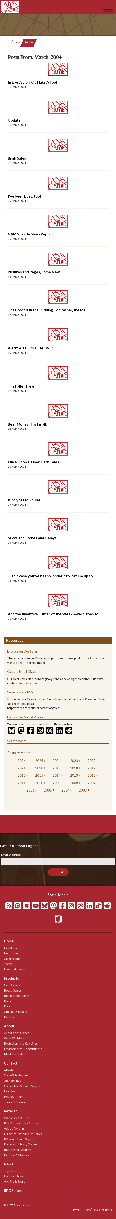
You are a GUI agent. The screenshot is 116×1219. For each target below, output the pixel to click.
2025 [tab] (39, 761)
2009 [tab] (57, 783)
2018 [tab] (74, 768)
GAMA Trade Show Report (30, 234)
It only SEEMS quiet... (25, 500)
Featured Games (14, 969)
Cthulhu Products (15, 1011)
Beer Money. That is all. (27, 424)
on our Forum (89, 658)
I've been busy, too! (24, 196)
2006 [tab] (30, 790)
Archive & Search (15, 1181)
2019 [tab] (57, 768)
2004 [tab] (65, 790)
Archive (28, 42)
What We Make (14, 1038)
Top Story (10, 1171)
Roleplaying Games (16, 995)
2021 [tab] (22, 768)
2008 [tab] (74, 783)
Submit (58, 872)
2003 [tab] (83, 790)
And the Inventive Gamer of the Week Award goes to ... (55, 614)
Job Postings (12, 1080)
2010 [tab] (39, 783)
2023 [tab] (74, 761)
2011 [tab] (22, 783)
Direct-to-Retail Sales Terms (23, 1134)
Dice (7, 1006)
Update (14, 120)
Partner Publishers (16, 1155)
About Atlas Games (16, 1033)
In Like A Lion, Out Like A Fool (32, 82)
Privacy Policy (13, 1096)
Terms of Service (15, 1102)
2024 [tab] (57, 761)
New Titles (11, 953)
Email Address (11, 854)
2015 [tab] (39, 775)
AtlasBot (10, 1070)
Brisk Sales (17, 158)
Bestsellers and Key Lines (21, 1043)
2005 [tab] (48, 790)
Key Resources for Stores (21, 1123)
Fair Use (9, 1091)
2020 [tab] (39, 768)
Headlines (10, 948)
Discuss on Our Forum (23, 651)
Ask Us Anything (15, 1128)
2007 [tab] (92, 783)
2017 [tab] (92, 768)
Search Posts (17, 741)
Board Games (13, 990)
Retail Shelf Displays (17, 1149)
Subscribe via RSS (20, 692)
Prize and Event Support (20, 1139)
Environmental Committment (23, 1049)
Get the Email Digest (22, 672)
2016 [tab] (22, 775)
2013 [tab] (74, 775)
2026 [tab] (22, 761)
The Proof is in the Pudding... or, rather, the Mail (47, 310)
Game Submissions (16, 1075)
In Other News (13, 1176)
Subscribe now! (28, 683)
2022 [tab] (92, 761)
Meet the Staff (13, 1054)
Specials (9, 964)
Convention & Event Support (23, 1086)
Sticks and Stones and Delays (32, 538)
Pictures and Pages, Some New (34, 272)
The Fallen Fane (21, 386)
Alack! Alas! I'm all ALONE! (30, 348)
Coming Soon (12, 958)
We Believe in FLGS (17, 1118)
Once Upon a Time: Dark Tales (33, 462)
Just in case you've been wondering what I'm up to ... (52, 576)
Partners (10, 1017)
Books (8, 1001)
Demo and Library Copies (20, 1144)
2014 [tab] (57, 775)
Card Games (12, 985)
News (17, 42)
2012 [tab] (92, 775)
